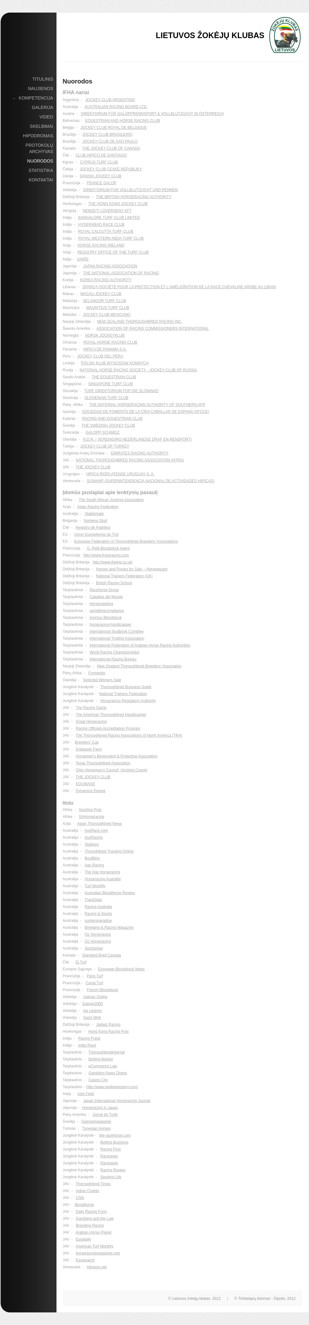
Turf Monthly (95, 886)
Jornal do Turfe (105, 1114)
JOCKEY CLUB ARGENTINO (110, 100)
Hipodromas (38, 135)
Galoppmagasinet (96, 1121)
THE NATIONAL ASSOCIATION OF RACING (121, 273)
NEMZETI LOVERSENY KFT (107, 210)
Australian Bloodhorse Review (110, 893)
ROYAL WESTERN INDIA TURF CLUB (111, 238)
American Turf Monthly (95, 1246)
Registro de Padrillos (93, 527)
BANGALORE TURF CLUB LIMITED (109, 217)
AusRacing (94, 837)
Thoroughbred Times (93, 1184)
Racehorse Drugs (104, 590)
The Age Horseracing (102, 872)
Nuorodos (40, 160)
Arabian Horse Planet (94, 1232)
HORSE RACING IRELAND (101, 245)
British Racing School (114, 583)
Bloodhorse (84, 1204)
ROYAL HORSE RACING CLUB (110, 342)
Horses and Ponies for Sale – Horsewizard (131, 569)
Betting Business (114, 1142)
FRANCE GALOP (101, 183)
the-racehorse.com (115, 1135)
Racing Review (112, 1170)
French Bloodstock (102, 990)
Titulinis (42, 79)
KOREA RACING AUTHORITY (105, 280)
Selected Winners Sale (102, 680)
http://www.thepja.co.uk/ (113, 562)
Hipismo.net (97, 1267)
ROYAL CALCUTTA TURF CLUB (105, 231)
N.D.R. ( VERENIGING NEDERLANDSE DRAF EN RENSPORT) (137, 439)
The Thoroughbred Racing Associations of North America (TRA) (129, 735)
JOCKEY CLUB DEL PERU (100, 356)
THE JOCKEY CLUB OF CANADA (111, 148)
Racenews (109, 1156)
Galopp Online (95, 997)
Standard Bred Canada (101, 955)
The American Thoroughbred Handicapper (111, 714)
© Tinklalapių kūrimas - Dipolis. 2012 (264, 1298)
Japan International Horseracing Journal (116, 1101)
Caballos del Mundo (106, 597)
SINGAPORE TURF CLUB (110, 384)
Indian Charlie (87, 1191)
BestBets (92, 858)
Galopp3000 (92, 1004)
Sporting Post (90, 810)
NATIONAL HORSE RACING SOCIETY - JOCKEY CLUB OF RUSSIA (138, 370)
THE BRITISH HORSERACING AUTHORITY (133, 197)
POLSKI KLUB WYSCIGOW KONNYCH (115, 363)
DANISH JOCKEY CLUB (100, 176)
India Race (87, 1045)
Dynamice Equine (90, 791)
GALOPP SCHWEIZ (102, 432)
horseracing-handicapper (110, 624)
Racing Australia (98, 907)
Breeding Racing (90, 1225)
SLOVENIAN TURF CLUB (106, 398)
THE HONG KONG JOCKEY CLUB (118, 204)
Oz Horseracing (98, 934)
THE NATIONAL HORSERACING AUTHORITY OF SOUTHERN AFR (147, 405)
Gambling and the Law (95, 1218)
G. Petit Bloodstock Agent (108, 548)
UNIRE (83, 259)
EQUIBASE (85, 784)
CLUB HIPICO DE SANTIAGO (101, 155)
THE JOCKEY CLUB (93, 467)
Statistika (40, 170)
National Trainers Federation (123, 694)
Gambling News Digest (108, 1073)
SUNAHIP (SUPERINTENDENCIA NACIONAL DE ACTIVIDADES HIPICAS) (150, 481)
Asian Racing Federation (98, 507)
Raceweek (109, 1163)
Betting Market (101, 1059)
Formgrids (96, 673)
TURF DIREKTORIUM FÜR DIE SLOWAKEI (121, 391)
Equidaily (83, 1239)
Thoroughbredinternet (106, 1052)
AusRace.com (96, 830)
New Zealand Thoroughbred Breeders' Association (139, 666)
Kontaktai (41, 179)
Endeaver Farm (89, 749)
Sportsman (94, 948)
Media (68, 803)
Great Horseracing (91, 721)
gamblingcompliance (107, 610)
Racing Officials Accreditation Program (108, 728)
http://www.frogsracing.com (106, 555)
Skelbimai (41, 126)
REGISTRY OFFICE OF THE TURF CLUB (113, 252)
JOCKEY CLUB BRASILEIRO (107, 134)
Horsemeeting (101, 604)
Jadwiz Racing (108, 1024)
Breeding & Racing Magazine (109, 927)
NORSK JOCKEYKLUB (105, 335)
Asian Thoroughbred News (99, 823)
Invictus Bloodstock (106, 617)
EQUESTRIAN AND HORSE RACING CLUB (122, 120)
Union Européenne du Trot (96, 534)
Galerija (42, 107)
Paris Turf (95, 976)
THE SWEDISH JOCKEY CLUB (108, 425)
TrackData (93, 900)
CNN (80, 1198)
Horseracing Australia (103, 879)
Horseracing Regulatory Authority (128, 701)
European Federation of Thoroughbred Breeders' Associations (126, 541)
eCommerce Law (103, 1066)
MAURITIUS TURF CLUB (107, 308)
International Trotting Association (117, 638)
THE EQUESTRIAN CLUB (114, 377)
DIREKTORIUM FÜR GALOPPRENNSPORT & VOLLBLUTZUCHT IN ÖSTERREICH (152, 113)
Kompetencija (36, 98)
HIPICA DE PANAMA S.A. (105, 349)
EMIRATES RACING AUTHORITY (139, 453)
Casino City (98, 1080)
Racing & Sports (98, 913)
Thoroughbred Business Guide (126, 687)
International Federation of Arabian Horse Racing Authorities (140, 645)
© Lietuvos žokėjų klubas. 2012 (194, 1298)
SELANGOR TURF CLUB (104, 301)
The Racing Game (91, 707)
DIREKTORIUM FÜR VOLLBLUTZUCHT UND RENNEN (130, 190)
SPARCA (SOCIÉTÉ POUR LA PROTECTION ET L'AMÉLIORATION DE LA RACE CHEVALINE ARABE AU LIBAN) (179, 287)
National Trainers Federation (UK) (124, 576)
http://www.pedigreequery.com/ (112, 1087)
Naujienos (40, 88)
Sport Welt (92, 1017)
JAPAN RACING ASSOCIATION (110, 266)
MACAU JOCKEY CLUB (100, 294)
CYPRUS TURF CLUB (99, 162)
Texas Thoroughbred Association (103, 763)
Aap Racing (94, 865)
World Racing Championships (114, 652)
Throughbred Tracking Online (109, 851)
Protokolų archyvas (39, 148)
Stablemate (94, 513)
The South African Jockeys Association (111, 500)
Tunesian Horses (96, 1128)
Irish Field (86, 1094)
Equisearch (85, 1260)
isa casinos (92, 1010)
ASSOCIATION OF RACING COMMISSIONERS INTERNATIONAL (152, 328)
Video (46, 116)
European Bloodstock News (121, 969)
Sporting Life (110, 1177)
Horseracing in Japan (100, 1107)
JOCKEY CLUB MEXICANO (106, 314)
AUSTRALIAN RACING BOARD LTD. (116, 107)
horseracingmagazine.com (98, 1253)
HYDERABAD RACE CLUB (101, 224)
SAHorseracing (91, 816)
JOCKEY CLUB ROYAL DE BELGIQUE (113, 127)
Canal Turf (94, 983)
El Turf (81, 962)
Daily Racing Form (91, 1211)
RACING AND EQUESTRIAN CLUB (112, 418)
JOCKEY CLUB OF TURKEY (104, 446)
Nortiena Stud (95, 520)
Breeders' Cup (87, 742)
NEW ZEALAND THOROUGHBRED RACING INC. (139, 321)
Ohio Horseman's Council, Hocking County (111, 770)
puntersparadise (98, 920)
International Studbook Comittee (116, 631)
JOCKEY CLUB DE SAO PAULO (109, 141)
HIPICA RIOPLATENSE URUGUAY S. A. (120, 474)
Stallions (92, 844)
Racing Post (110, 1149)
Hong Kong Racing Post (108, 1031)
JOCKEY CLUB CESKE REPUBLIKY (111, 169)
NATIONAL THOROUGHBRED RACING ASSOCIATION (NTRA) (130, 460)
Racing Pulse (89, 1038)
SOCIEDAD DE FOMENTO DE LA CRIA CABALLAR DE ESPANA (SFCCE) (145, 411)
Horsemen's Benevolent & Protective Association (116, 756)
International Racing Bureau (113, 659)
